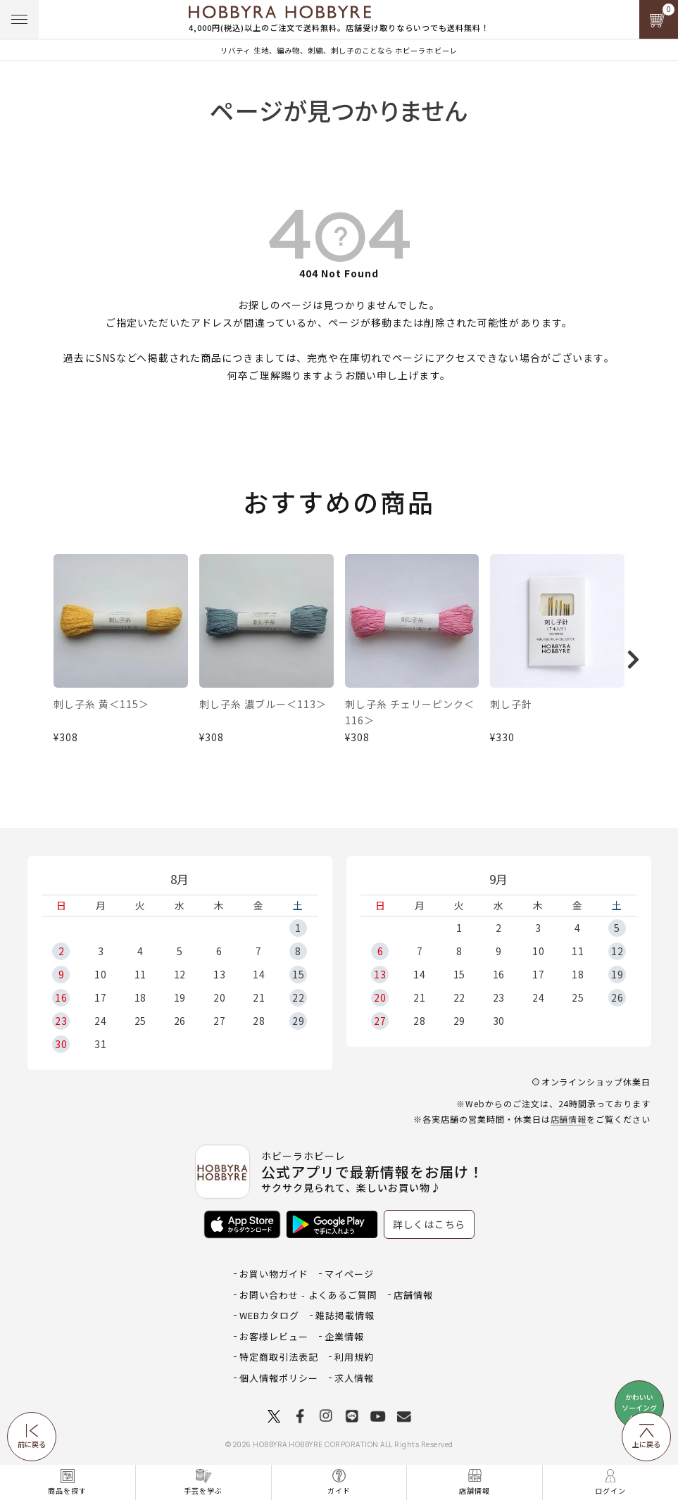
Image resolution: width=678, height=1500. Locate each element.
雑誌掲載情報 (345, 1315)
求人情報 (354, 1378)
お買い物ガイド (273, 1273)
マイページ (349, 1273)
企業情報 (344, 1336)
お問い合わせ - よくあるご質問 (308, 1295)
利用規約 (354, 1356)
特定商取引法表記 (278, 1356)
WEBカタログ (269, 1315)
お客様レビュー (273, 1336)
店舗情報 (569, 1119)
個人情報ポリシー (278, 1378)
